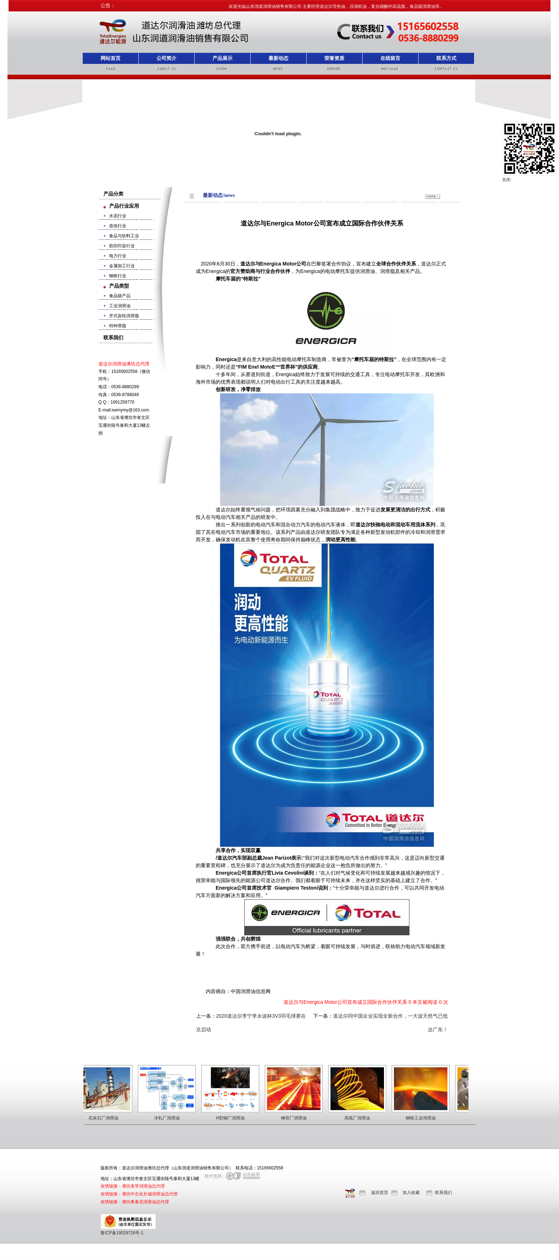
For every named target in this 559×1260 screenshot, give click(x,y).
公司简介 (166, 58)
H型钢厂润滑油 (233, 1117)
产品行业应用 (124, 206)
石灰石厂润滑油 (107, 1117)
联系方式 (446, 58)
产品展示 (222, 58)
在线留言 (390, 58)
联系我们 (443, 1192)
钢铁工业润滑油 (424, 1117)
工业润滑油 (119, 305)
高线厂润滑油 (360, 1117)
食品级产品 (119, 295)
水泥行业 (117, 215)
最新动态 (278, 58)
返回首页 (379, 1192)
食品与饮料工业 (124, 235)
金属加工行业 (122, 265)
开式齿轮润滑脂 (124, 315)
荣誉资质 (334, 58)
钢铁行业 (117, 275)
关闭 (506, 179)
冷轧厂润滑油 (170, 1117)
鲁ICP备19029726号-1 (122, 1232)
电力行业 (117, 255)
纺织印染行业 (122, 245)
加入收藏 (411, 1192)
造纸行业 (117, 225)
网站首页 (110, 58)
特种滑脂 (117, 325)
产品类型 (119, 286)
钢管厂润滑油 (297, 1117)
